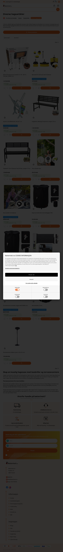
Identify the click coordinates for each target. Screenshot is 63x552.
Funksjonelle (17, 296)
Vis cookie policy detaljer (31, 283)
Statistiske (45, 296)
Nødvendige (17, 289)
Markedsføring (46, 289)
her (16, 265)
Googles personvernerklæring (12, 268)
